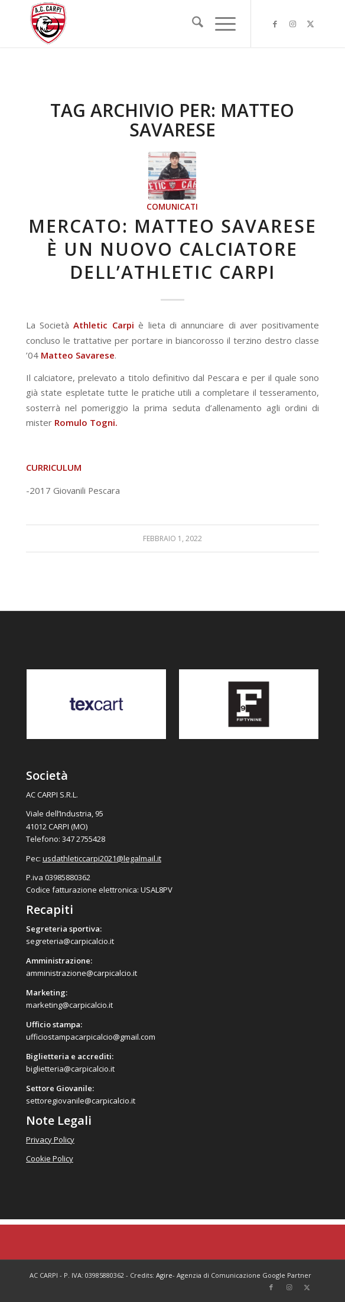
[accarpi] (143, 23)
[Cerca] (191, 23)
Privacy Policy (50, 1139)
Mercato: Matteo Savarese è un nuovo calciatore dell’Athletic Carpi (172, 249)
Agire (164, 1275)
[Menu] (219, 23)
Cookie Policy (49, 1158)
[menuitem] (191, 23)
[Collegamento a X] (310, 24)
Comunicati (172, 206)
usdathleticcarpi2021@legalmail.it (102, 858)
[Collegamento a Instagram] (292, 24)
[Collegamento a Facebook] (275, 24)
